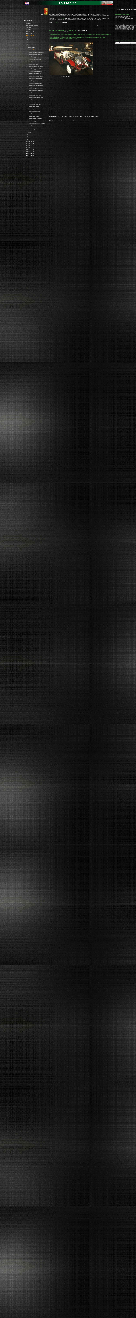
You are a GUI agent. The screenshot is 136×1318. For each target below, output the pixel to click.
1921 (26, 39)
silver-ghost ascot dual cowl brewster (33, 83)
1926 (26, 134)
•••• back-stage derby (29, 129)
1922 (26, 40)
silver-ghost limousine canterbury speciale (33, 97)
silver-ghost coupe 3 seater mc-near (32, 95)
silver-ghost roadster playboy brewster (33, 62)
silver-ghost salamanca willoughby (32, 68)
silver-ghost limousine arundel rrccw (32, 80)
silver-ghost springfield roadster (32, 102)
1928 (26, 137)
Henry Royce (27, 27)
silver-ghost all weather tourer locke (32, 59)
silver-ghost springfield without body (32, 125)
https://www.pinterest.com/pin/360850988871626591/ (124, 18)
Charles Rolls (28, 29)
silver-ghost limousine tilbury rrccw (32, 81)
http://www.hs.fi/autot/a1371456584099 (121, 17)
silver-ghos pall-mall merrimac (31, 126)
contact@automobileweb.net (81, 30)
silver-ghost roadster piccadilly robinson (33, 76)
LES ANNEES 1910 (29, 33)
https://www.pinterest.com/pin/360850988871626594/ (124, 19)
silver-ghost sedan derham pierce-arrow (33, 107)
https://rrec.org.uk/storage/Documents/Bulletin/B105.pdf (124, 29)
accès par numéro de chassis (31, 25)
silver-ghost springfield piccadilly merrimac (34, 52)
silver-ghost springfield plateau (32, 111)
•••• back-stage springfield (30, 130)
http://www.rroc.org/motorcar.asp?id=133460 (122, 16)
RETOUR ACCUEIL (27, 5)
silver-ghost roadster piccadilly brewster (33, 66)
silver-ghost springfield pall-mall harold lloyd (34, 55)
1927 (26, 136)
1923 (26, 42)
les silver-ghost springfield (30, 49)
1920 (26, 37)
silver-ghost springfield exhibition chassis (33, 90)
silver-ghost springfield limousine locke (33, 71)
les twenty (27, 132)
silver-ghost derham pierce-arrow (32, 119)
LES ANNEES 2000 (29, 155)
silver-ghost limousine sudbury (32, 109)
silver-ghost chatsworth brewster (32, 86)
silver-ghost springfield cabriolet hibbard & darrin (35, 121)
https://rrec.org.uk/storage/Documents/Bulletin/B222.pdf (124, 26)
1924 (26, 44)
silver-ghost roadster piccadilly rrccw (33, 73)
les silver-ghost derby (29, 47)
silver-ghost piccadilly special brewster (33, 118)
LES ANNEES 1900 (29, 31)
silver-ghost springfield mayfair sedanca (33, 57)
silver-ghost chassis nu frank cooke (32, 93)
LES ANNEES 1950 (29, 145)
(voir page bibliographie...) (59, 35)
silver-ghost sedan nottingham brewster (33, 114)
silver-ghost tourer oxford (31, 64)
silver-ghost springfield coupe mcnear (33, 69)
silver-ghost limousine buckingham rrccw (33, 61)
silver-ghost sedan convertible (31, 106)
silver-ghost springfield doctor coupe (32, 113)
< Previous (63, 76)
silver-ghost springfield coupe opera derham (34, 98)
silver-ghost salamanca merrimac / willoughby (34, 123)
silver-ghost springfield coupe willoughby (33, 88)
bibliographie (27, 23)
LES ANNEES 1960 (29, 147)
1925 (26, 45)
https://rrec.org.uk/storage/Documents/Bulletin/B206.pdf (124, 27)
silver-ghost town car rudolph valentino (33, 78)
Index (66, 76)
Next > (69, 76)
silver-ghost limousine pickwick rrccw (33, 74)
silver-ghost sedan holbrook (31, 116)
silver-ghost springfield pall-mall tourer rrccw (34, 50)
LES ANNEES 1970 (29, 149)
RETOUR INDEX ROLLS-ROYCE (41, 5)
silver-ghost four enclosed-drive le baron (33, 85)
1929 (26, 139)
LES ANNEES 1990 (29, 153)
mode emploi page (29, 157)
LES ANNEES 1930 (29, 141)
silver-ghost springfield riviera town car (33, 54)
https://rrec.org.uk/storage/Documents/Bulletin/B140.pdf (124, 28)
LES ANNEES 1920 (29, 35)
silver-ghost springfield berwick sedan (33, 92)
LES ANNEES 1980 (29, 151)
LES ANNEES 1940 (29, 143)
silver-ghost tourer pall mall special (32, 104)
